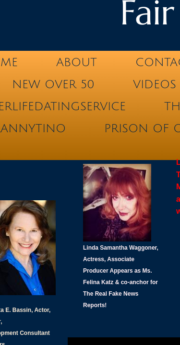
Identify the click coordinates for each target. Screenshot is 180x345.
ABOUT (76, 62)
